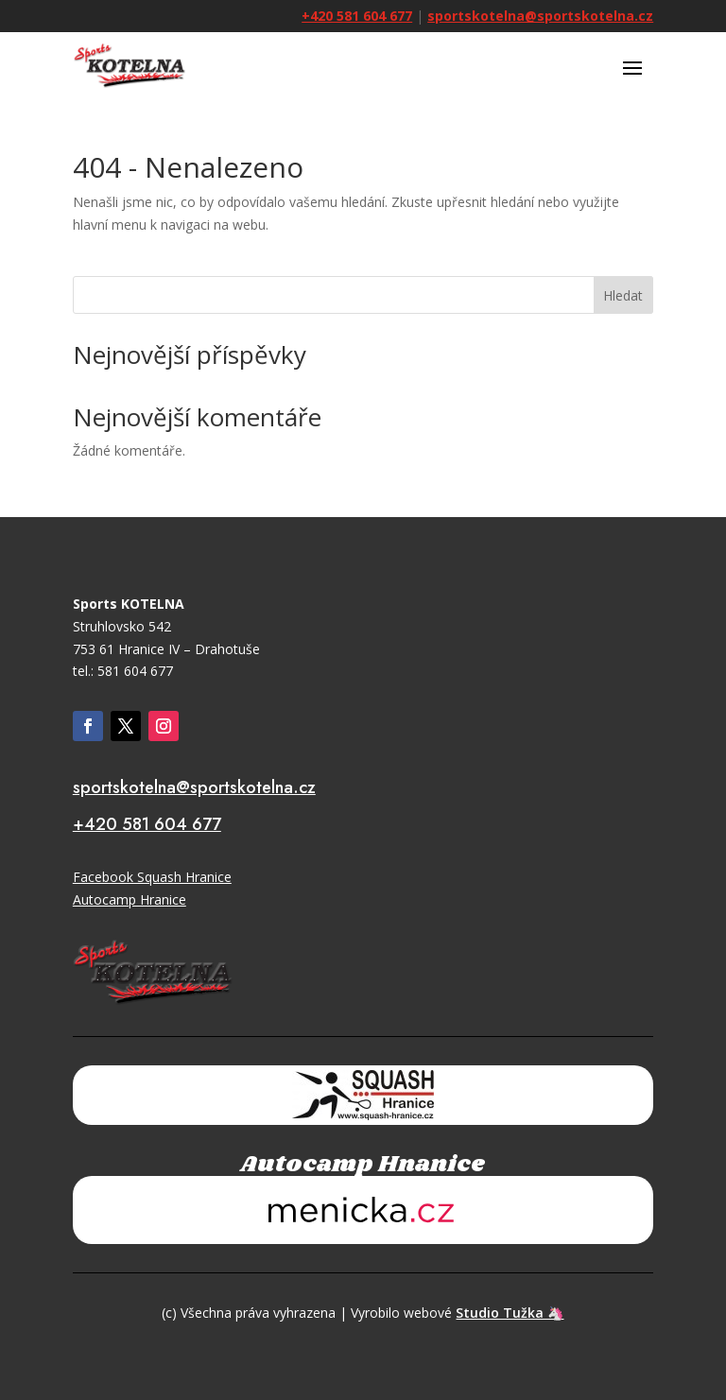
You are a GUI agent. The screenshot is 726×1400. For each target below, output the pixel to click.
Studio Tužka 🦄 (509, 1313)
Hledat (623, 295)
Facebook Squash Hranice (152, 877)
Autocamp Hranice (129, 899)
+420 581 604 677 (357, 16)
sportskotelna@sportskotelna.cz (540, 16)
